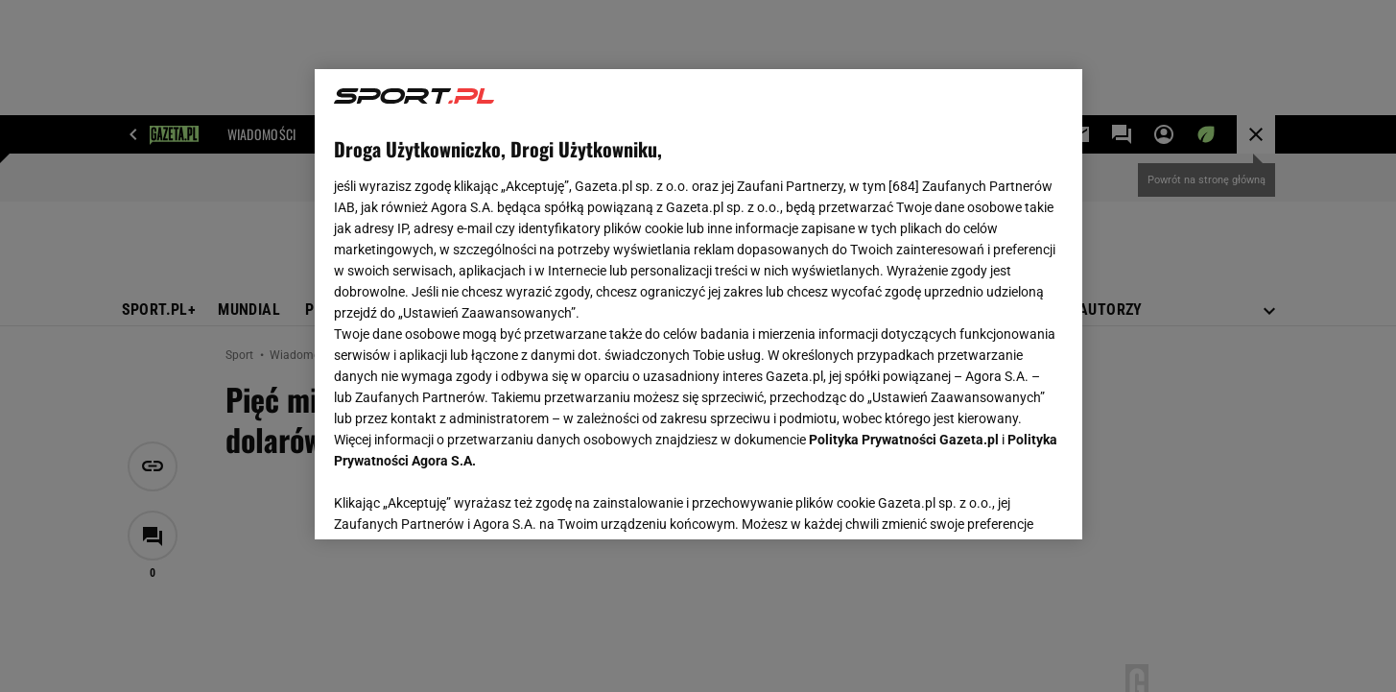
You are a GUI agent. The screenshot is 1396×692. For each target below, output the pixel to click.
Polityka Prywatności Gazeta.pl (904, 439)
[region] (698, 304)
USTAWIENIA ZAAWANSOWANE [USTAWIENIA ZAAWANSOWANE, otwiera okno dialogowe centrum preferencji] (459, 501)
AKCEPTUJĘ (997, 502)
